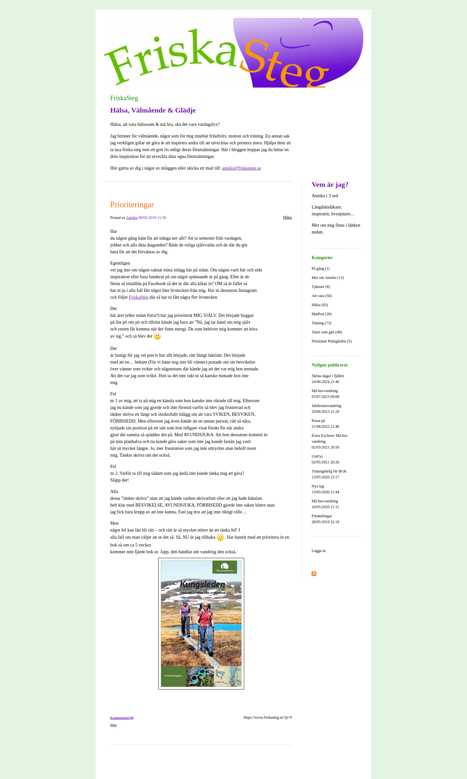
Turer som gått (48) (327, 332)
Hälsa (287, 217)
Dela (113, 725)
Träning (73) (321, 323)
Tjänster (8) (321, 286)
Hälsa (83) (320, 305)
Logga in (319, 550)
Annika (132, 217)
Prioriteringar (132, 204)
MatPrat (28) (322, 314)
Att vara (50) (322, 296)
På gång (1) (320, 268)
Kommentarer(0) (122, 718)
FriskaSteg (124, 98)
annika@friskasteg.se (241, 168)
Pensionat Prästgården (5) (332, 341)
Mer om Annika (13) (328, 277)
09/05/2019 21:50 (152, 217)
